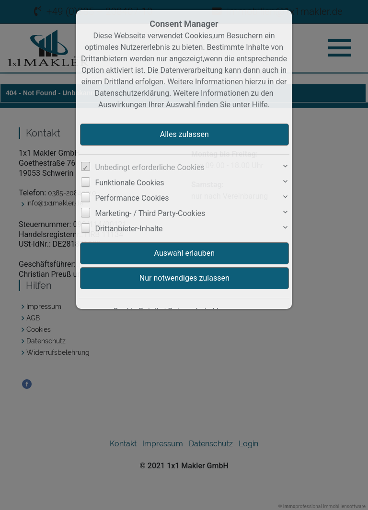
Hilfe (260, 104)
